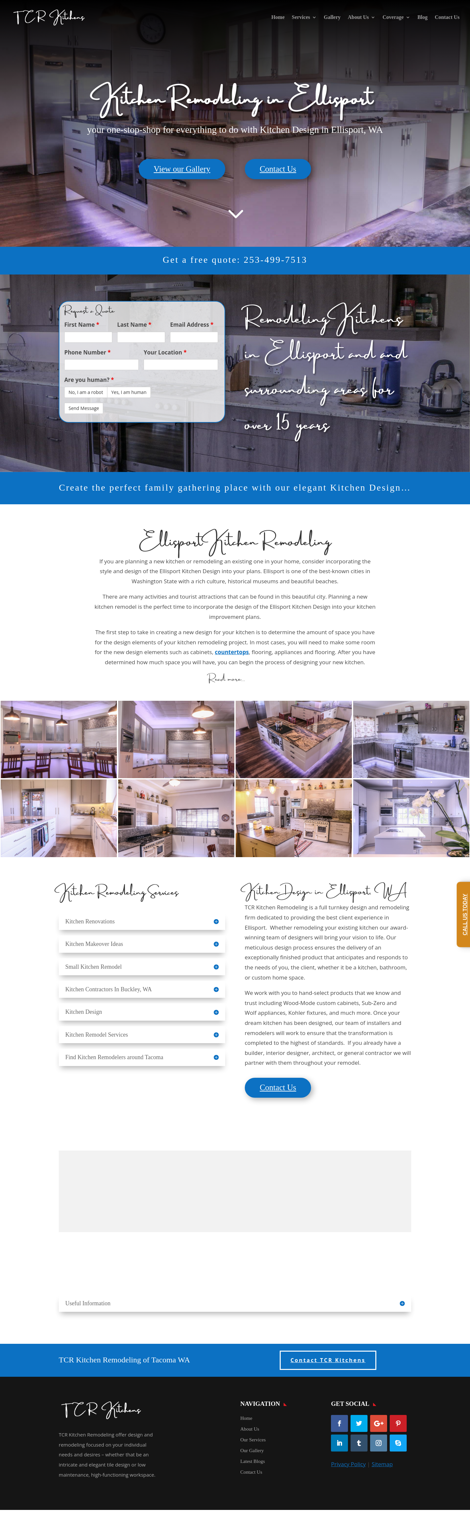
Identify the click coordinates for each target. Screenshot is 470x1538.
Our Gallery (252, 1450)
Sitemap (382, 1464)
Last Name (134, 324)
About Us (358, 17)
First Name (81, 324)
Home (278, 17)
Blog (422, 17)
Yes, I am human (129, 392)
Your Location (165, 352)
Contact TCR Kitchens (328, 1360)
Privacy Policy (348, 1464)
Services (301, 17)
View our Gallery (182, 169)
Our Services (253, 1439)
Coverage (393, 17)
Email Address (191, 324)
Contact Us (447, 17)
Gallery (332, 17)
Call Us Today (465, 914)
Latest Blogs (252, 1461)
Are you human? (89, 380)
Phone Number (87, 352)
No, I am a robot (86, 392)
